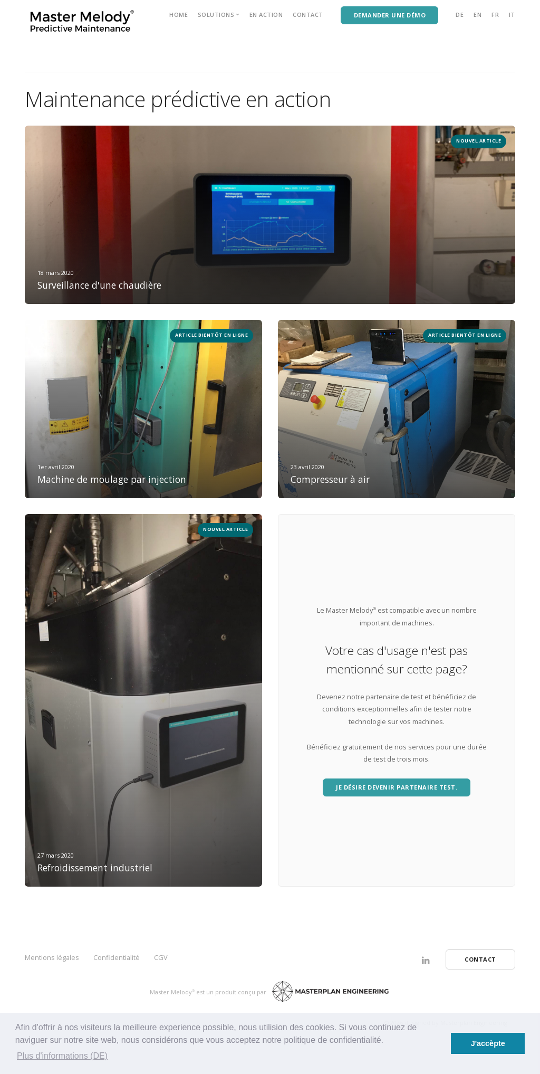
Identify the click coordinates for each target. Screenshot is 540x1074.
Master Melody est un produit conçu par (209, 992)
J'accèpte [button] (488, 1043)
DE (460, 14)
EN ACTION (266, 14)
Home (178, 14)
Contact (308, 14)
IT (512, 14)
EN (477, 14)
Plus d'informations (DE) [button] (62, 1055)
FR (495, 14)
